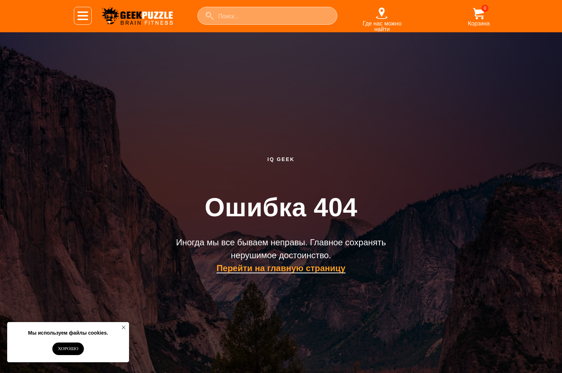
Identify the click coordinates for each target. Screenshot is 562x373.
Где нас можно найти (382, 26)
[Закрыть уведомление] (123, 327)
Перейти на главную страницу (280, 268)
